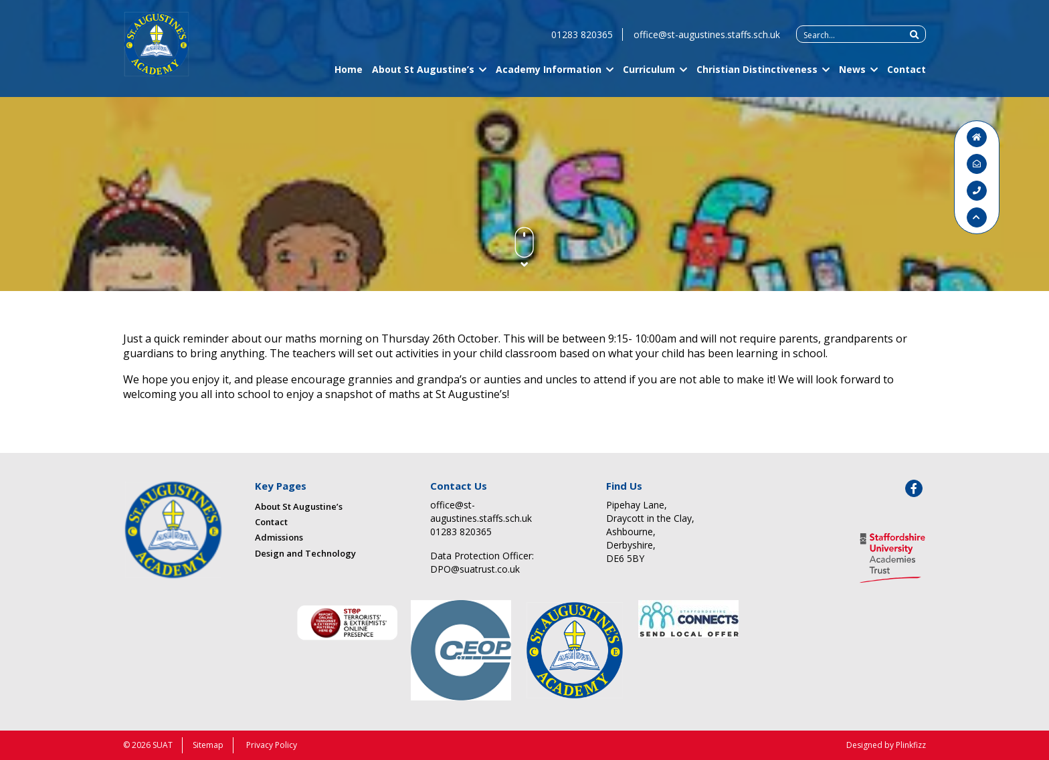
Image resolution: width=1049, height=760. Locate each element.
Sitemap (208, 745)
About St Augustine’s (423, 75)
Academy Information (548, 75)
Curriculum (649, 75)
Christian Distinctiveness (757, 75)
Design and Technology (305, 553)
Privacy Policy (271, 745)
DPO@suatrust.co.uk (475, 569)
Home (349, 75)
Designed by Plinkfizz (886, 745)
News (852, 75)
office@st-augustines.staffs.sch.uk (707, 40)
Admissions (279, 537)
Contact (906, 75)
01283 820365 (582, 40)
